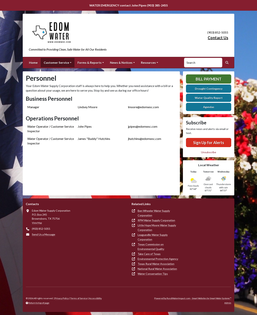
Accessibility (95, 298)
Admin (227, 302)
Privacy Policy (62, 298)
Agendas (208, 107)
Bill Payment (208, 79)
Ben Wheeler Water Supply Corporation (154, 213)
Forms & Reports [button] (90, 62)
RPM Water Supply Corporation (156, 220)
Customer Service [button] (56, 62)
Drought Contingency (208, 88)
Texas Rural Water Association (156, 263)
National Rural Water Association (157, 268)
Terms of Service (78, 298)
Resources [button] (148, 62)
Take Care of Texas (149, 253)
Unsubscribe (208, 152)
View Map (37, 222)
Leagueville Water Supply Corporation (153, 237)
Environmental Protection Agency (158, 258)
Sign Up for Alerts (208, 142)
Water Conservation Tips (153, 273)
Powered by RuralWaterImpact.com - (192, 298)
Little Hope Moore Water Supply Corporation (157, 227)
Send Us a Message (43, 234)
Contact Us (218, 37)
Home (33, 62)
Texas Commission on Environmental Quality (151, 247)
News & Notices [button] (121, 62)
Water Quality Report (209, 97)
